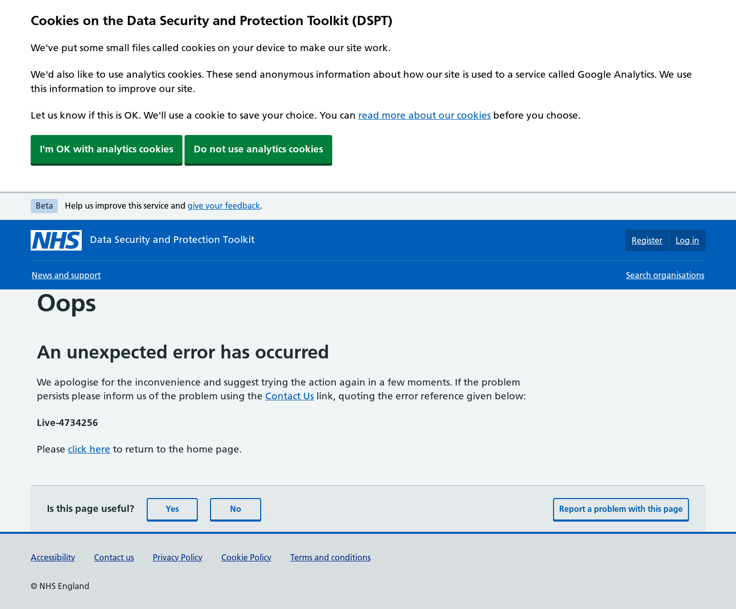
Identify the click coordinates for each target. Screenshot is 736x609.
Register (647, 240)
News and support (66, 275)
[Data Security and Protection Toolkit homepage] (143, 240)
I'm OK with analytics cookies (106, 149)
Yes (172, 509)
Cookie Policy (246, 557)
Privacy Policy (177, 557)
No (235, 509)
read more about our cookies (424, 115)
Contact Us (289, 396)
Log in (687, 240)
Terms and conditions (330, 557)
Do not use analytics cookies (258, 149)
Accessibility (53, 557)
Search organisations (665, 275)
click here (89, 449)
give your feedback (224, 205)
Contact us (114, 557)
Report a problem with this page (621, 509)
